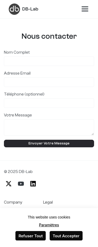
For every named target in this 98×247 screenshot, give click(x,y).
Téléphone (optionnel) (24, 94)
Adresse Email (17, 73)
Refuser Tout (31, 235)
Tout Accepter (66, 235)
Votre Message (18, 115)
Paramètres (49, 225)
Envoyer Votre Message (49, 143)
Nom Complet (17, 52)
